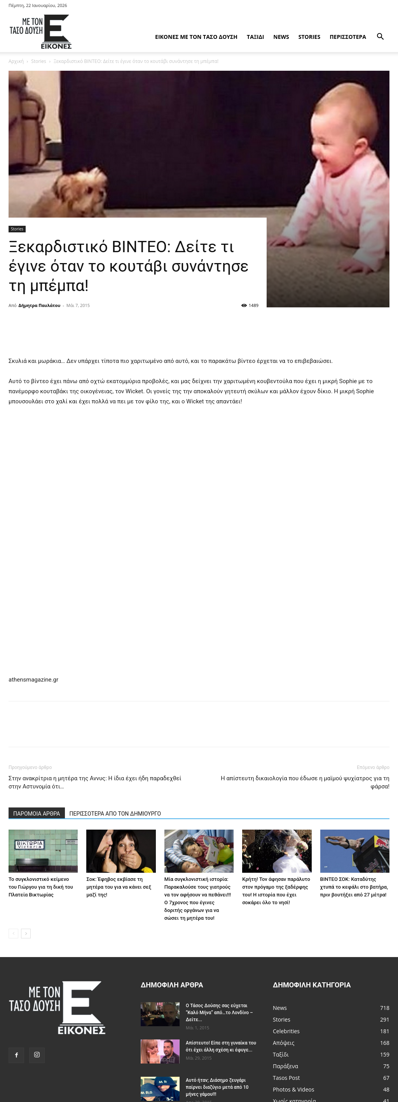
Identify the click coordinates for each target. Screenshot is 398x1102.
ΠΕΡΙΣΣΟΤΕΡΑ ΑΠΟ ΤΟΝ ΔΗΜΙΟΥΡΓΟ (115, 814)
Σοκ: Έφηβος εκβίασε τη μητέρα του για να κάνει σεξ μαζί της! (118, 887)
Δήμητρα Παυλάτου (40, 305)
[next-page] (26, 933)
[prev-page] (13, 933)
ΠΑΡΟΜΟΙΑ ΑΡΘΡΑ (36, 814)
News (281, 36)
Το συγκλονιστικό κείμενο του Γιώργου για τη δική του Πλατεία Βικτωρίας (41, 887)
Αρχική (16, 61)
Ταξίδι (255, 36)
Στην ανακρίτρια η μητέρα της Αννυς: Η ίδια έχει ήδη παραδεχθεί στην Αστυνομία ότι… (95, 782)
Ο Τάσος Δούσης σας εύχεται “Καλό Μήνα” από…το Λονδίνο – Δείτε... (219, 1012)
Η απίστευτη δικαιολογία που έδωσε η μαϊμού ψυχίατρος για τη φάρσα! (305, 782)
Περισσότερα (348, 36)
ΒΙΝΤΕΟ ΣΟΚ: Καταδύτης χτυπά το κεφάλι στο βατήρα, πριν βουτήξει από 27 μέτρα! (354, 887)
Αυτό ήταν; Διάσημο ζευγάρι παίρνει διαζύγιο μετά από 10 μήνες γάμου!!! (217, 1087)
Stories (309, 36)
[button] (380, 37)
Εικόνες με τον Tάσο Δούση (196, 36)
